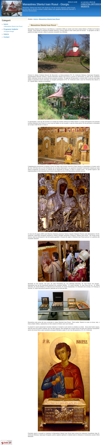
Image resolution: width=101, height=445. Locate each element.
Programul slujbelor (11, 29)
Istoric (6, 24)
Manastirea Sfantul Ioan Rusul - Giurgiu (46, 4)
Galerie (6, 34)
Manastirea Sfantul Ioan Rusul (14, 26)
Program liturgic (9, 31)
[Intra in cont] (72, 2)
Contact (6, 37)
